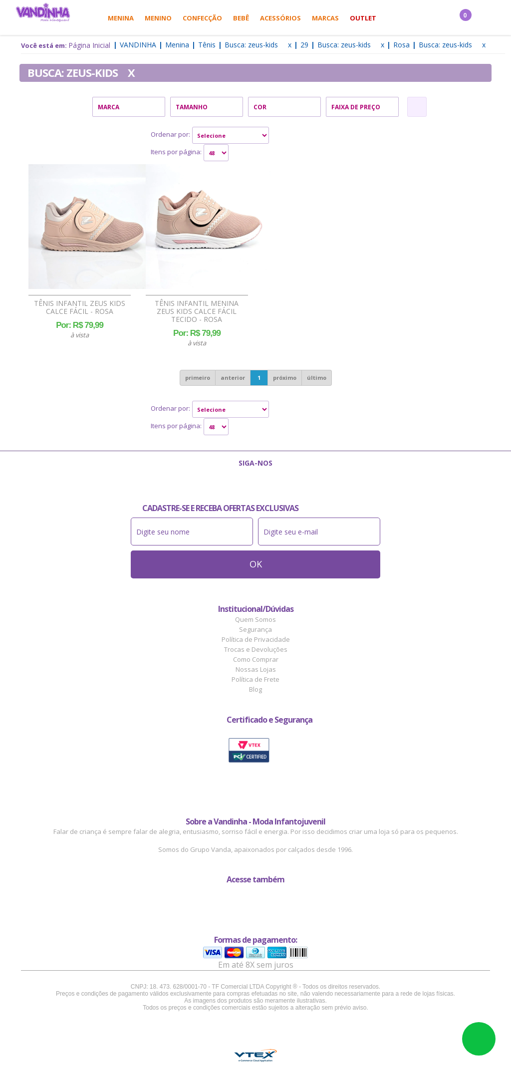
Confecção (202, 17)
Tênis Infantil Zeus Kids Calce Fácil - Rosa (79, 307)
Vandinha (138, 44)
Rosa (401, 44)
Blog (255, 689)
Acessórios (280, 17)
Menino (158, 17)
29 (304, 44)
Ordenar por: (170, 134)
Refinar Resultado (417, 107)
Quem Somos (255, 619)
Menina (121, 17)
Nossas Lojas (256, 669)
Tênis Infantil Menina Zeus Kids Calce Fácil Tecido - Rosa (197, 311)
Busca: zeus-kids (251, 44)
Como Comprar (255, 659)
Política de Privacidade (256, 639)
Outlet (363, 17)
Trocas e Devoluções (255, 649)
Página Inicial (89, 45)
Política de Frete (255, 679)
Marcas (325, 17)
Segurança (255, 629)
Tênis (207, 44)
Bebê (241, 17)
